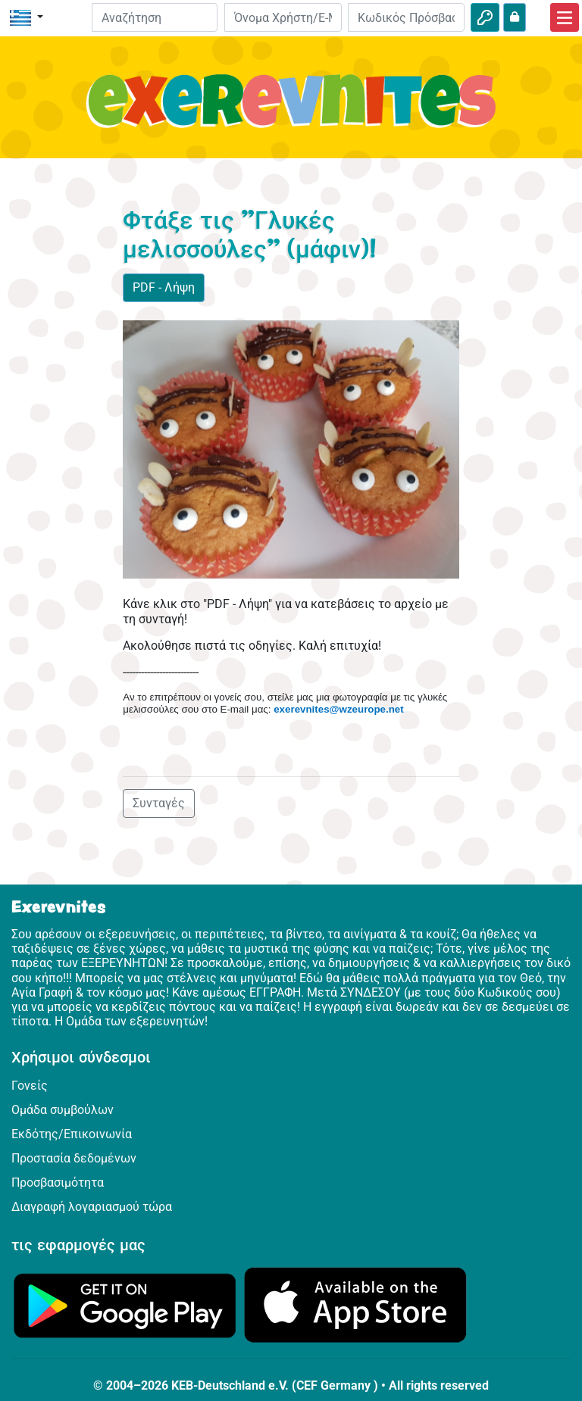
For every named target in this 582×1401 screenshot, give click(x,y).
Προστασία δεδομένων (73, 1158)
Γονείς (29, 1085)
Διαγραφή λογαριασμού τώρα (91, 1207)
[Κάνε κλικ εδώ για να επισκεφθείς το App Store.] (355, 1304)
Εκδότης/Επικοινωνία (71, 1134)
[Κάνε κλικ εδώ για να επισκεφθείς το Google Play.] (125, 1304)
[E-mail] (282, 17)
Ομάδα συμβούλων (62, 1110)
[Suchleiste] (155, 17)
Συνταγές (159, 803)
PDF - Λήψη (164, 287)
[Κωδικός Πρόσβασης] (406, 17)
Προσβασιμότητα (57, 1182)
